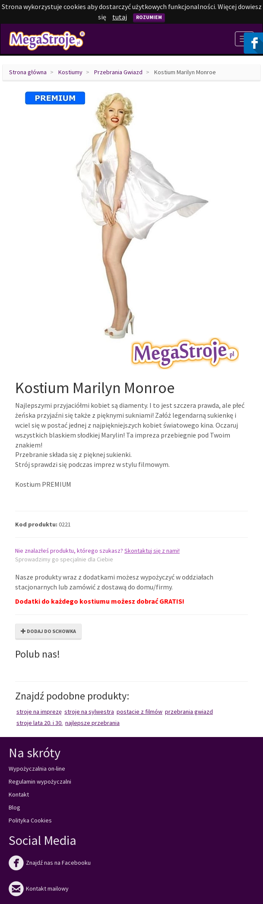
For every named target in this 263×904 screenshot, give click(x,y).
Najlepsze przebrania (92, 723)
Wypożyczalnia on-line (37, 768)
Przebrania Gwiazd (118, 72)
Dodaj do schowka (48, 631)
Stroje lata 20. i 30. (39, 723)
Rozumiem (149, 17)
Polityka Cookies (30, 820)
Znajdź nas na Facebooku (50, 862)
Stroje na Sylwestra (89, 711)
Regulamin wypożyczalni (40, 781)
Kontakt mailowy (39, 888)
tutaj (119, 17)
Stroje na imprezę (39, 711)
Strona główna (28, 72)
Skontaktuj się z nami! (152, 550)
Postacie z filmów (139, 711)
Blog (14, 807)
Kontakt (19, 794)
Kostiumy (70, 72)
